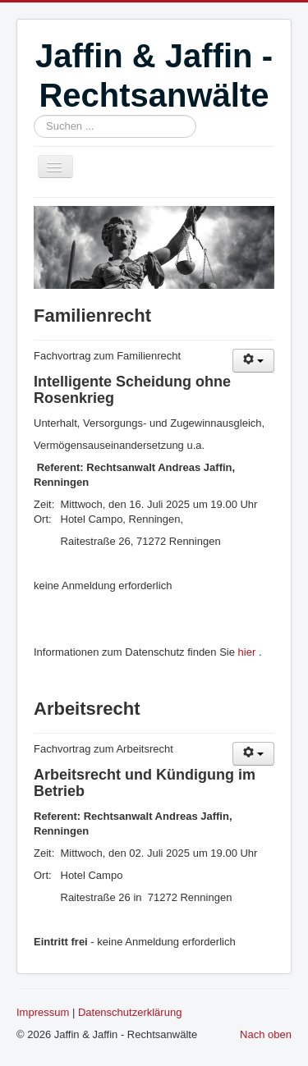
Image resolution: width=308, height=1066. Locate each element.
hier (247, 652)
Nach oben (266, 1034)
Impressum (42, 1012)
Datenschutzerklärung (130, 1012)
